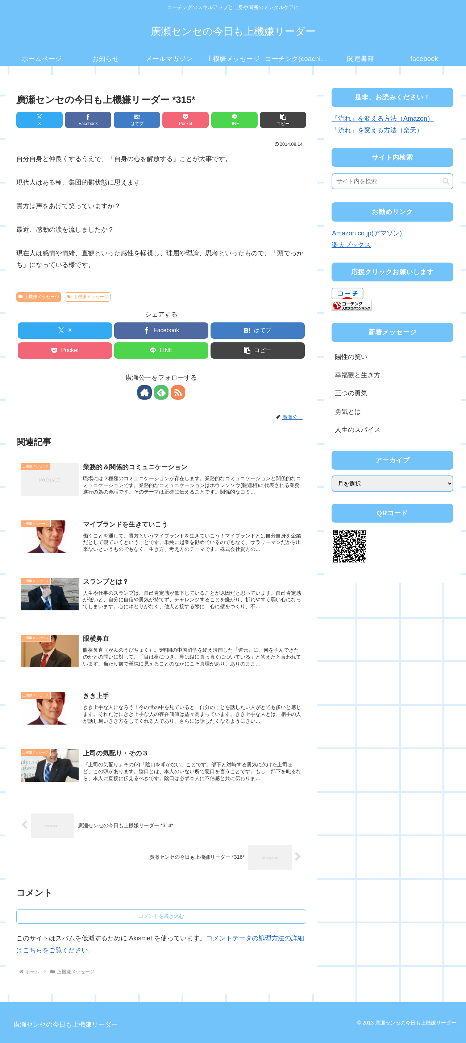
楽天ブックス (351, 244)
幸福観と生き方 (357, 375)
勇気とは (348, 411)
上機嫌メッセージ (38, 296)
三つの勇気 (351, 393)
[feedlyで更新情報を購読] (161, 392)
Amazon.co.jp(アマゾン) (367, 233)
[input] (392, 181)
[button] (283, 120)
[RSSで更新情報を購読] (178, 392)
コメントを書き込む (161, 916)
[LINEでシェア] (234, 120)
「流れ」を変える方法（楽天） (377, 130)
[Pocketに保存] (185, 120)
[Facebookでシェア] (88, 120)
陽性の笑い (351, 356)
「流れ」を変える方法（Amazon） (383, 118)
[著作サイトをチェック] (144, 392)
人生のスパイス (357, 429)
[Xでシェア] (39, 120)
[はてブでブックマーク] (137, 120)
